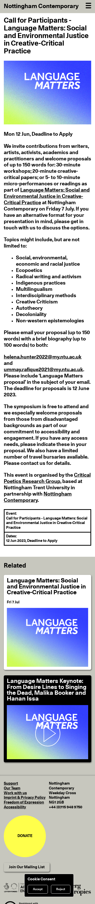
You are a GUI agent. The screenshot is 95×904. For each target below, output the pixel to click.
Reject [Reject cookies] (60, 889)
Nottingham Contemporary (41, 6)
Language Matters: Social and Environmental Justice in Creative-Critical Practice (47, 196)
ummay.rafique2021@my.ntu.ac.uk (43, 369)
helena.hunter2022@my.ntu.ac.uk (43, 357)
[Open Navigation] (88, 5)
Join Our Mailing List (27, 867)
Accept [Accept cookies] (38, 889)
